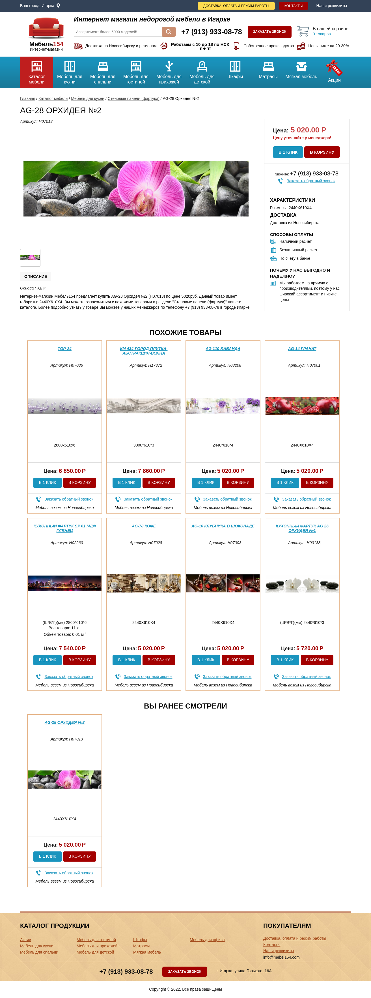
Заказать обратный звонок (311, 181)
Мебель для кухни (69, 70)
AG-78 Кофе (144, 526)
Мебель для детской (202, 70)
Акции (334, 70)
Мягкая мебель (301, 68)
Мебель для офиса (207, 939)
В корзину (322, 152)
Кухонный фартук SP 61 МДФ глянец (64, 528)
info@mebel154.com (281, 957)
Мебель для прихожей (169, 70)
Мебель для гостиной (135, 70)
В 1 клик (288, 152)
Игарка (48, 5)
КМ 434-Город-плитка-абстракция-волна (144, 350)
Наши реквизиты (331, 5)
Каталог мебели (36, 70)
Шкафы (235, 68)
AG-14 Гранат (302, 348)
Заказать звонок (269, 32)
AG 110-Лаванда (223, 348)
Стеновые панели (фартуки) (133, 98)
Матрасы (268, 68)
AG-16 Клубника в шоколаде (222, 526)
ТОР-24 (65, 348)
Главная (27, 98)
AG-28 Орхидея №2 (65, 722)
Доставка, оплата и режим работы (236, 6)
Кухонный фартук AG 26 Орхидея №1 (302, 528)
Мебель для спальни (102, 70)
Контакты (293, 6)
